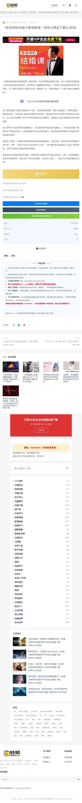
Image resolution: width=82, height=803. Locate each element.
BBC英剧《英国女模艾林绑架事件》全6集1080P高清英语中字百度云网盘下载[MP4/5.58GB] (47, 679)
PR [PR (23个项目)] (40, 715)
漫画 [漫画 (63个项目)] (31, 731)
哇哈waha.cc (13, 12)
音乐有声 (68, 762)
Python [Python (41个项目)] (51, 715)
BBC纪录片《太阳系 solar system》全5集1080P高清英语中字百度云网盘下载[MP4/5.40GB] (46, 654)
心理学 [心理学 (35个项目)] (54, 723)
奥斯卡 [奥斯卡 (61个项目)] (23, 723)
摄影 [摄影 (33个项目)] (38, 727)
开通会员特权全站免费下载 (41, 216)
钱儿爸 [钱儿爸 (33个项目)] (36, 735)
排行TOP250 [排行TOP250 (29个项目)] (24, 727)
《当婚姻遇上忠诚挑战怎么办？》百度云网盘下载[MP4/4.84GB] (30, 378)
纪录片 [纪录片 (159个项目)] (58, 731)
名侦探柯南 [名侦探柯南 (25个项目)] (57, 719)
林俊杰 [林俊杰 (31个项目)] (25, 731)
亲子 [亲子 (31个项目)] (27, 719)
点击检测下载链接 (41, 203)
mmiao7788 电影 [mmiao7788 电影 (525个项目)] (31, 715)
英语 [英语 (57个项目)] (21, 735)
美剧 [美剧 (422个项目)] (64, 731)
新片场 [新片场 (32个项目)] (55, 727)
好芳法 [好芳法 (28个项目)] (46, 723)
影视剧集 (68, 757)
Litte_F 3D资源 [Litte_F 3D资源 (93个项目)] (23, 711)
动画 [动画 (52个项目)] (39, 719)
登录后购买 (41, 210)
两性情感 (32, 12)
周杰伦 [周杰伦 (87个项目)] (16, 723)
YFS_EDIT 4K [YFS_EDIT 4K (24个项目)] (61, 715)
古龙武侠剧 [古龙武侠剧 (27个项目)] (47, 719)
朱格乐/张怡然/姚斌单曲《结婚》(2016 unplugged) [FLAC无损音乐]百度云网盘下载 (10, 403)
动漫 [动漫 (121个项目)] (33, 719)
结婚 (13, 256)
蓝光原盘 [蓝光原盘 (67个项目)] (28, 735)
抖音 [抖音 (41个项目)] (15, 727)
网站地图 (42, 799)
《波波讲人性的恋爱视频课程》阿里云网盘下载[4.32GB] (20, 343)
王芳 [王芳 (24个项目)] (37, 731)
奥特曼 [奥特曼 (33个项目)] (31, 723)
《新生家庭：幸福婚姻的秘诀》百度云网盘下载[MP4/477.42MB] (10, 378)
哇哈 (6, 23)
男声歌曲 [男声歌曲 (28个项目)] (50, 731)
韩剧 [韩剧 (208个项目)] (43, 735)
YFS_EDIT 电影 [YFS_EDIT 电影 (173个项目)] (18, 719)
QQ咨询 (41, 248)
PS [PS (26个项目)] (45, 715)
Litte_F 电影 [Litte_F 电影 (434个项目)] (58, 711)
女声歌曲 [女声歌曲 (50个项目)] (38, 723)
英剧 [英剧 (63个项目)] (15, 735)
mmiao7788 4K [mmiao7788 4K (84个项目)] (18, 715)
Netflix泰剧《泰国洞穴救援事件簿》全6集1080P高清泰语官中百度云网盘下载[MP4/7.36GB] (47, 642)
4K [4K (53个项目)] (15, 711)
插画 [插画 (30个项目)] (32, 727)
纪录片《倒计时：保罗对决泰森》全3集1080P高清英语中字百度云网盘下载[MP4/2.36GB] (46, 667)
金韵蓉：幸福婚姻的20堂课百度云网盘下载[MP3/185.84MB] (71, 378)
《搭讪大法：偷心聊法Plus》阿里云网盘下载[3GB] (61, 343)
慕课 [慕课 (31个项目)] (60, 723)
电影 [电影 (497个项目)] (43, 731)
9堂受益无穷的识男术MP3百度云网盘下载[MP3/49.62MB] (51, 378)
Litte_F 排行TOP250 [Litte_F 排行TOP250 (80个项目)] (46, 711)
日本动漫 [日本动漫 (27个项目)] (16, 731)
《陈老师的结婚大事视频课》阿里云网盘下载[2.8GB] (34, 313)
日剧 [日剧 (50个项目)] (61, 727)
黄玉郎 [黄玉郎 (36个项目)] (50, 735)
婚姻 (6, 256)
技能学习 (47, 762)
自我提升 (23, 12)
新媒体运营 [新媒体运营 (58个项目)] (46, 727)
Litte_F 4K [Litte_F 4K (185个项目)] (34, 711)
